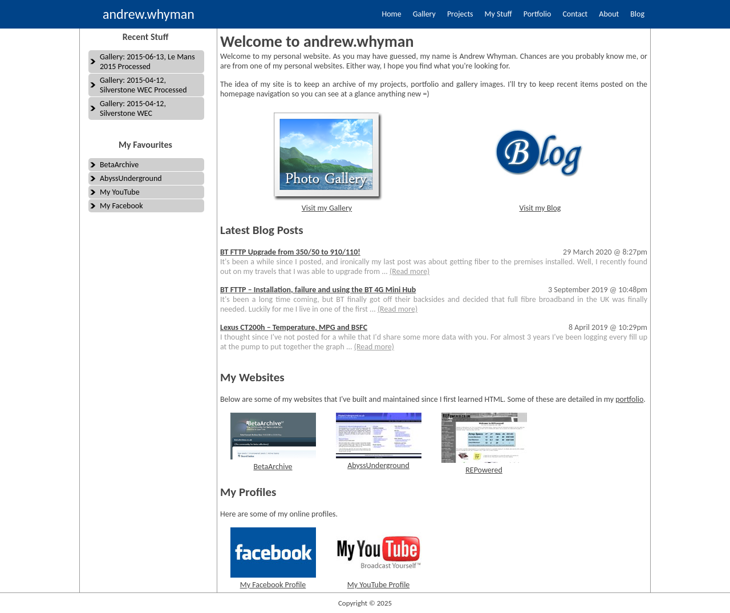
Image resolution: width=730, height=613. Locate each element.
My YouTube (120, 192)
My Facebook (121, 206)
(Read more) (409, 271)
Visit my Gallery (327, 208)
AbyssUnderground (131, 178)
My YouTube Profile (378, 585)
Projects (460, 14)
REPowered (483, 470)
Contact (574, 14)
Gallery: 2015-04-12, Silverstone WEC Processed (143, 85)
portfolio (629, 399)
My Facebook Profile (273, 585)
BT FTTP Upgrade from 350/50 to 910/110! (290, 252)
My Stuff (498, 14)
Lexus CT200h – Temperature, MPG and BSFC (293, 327)
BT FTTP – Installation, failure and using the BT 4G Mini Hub (318, 290)
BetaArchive (119, 165)
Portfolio (537, 14)
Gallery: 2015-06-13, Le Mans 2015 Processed (147, 61)
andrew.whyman (148, 14)
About (609, 14)
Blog (637, 14)
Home (391, 14)
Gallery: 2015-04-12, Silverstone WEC (133, 108)
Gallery (424, 14)
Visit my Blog (540, 208)
